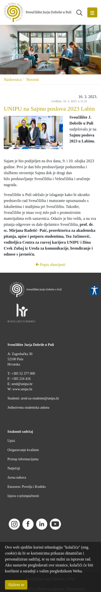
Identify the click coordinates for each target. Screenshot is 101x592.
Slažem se (16, 585)
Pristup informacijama (23, 459)
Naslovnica (13, 79)
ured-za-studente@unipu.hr (40, 398)
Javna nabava (16, 477)
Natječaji (13, 468)
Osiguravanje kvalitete (23, 450)
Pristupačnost (94, 290)
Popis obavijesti (50, 265)
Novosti (32, 79)
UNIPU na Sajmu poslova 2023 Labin (49, 108)
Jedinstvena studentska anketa (28, 407)
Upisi (11, 441)
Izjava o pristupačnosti (23, 496)
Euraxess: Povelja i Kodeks (26, 487)
